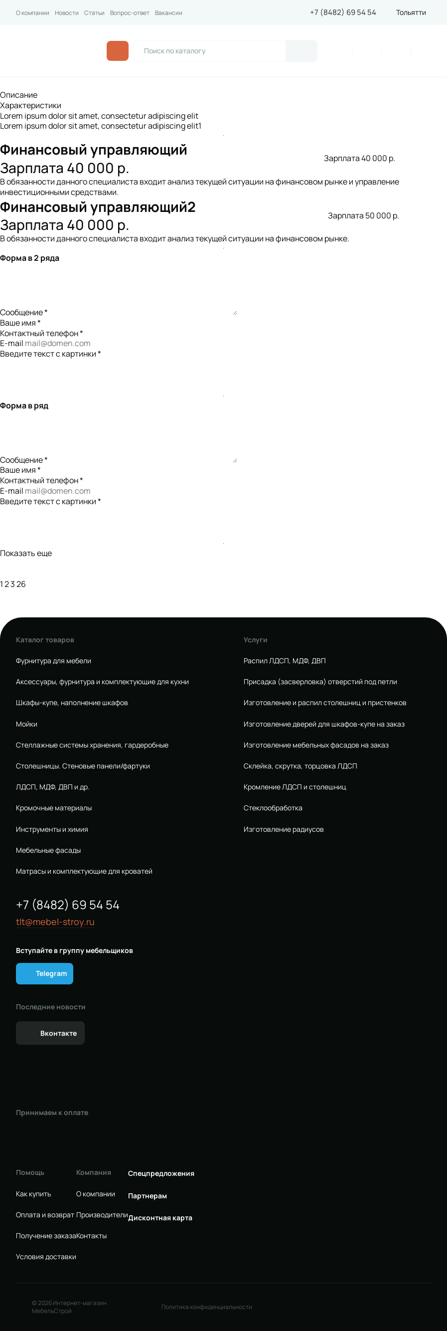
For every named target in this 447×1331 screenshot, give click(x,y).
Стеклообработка (273, 807)
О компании (32, 13)
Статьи (94, 13)
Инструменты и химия (52, 829)
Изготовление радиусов (284, 829)
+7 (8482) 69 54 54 (343, 12)
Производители (102, 1214)
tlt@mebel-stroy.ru (55, 922)
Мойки (26, 724)
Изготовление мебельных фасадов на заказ (316, 745)
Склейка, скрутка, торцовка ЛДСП (300, 765)
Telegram (51, 973)
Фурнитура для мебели (53, 660)
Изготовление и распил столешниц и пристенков (325, 702)
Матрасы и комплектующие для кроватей (84, 871)
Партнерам (147, 1195)
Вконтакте (58, 1033)
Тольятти (411, 12)
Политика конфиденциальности (206, 1307)
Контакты (91, 1235)
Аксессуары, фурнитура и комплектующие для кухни (102, 681)
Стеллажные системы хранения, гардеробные (92, 745)
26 (21, 584)
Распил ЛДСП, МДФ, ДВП (285, 660)
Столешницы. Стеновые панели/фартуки (83, 765)
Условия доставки (46, 1256)
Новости (67, 13)
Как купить (33, 1193)
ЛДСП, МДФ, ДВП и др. (53, 786)
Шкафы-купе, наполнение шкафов (72, 702)
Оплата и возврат (45, 1214)
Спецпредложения (161, 1173)
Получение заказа (46, 1235)
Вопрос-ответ (129, 13)
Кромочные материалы (54, 807)
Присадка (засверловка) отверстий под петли (320, 681)
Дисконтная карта (160, 1217)
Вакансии (168, 13)
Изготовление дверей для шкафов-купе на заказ (324, 724)
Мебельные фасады (48, 850)
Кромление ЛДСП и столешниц (295, 786)
